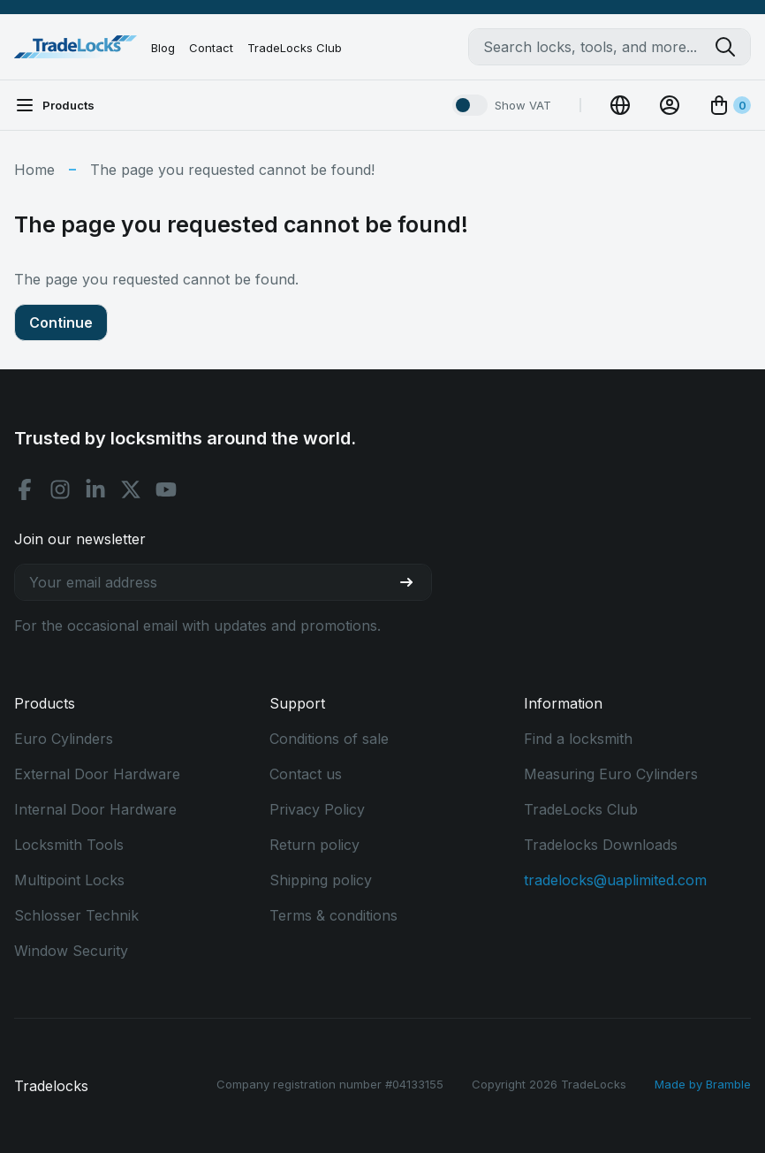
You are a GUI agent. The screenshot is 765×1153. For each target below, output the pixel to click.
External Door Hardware (97, 774)
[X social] (130, 489)
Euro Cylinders (63, 738)
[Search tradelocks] (732, 46)
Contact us (305, 774)
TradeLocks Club (294, 48)
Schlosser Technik (76, 915)
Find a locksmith (578, 738)
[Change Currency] (620, 105)
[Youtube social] (166, 489)
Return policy (314, 844)
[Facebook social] (24, 489)
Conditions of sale (329, 738)
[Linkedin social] (95, 489)
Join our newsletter (80, 539)
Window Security (71, 951)
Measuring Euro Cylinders (611, 774)
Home (34, 169)
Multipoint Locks (69, 880)
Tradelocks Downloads (601, 844)
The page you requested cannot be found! (232, 169)
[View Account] (669, 105)
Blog (163, 48)
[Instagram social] (60, 489)
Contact (211, 48)
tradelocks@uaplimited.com (615, 880)
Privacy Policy (317, 809)
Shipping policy (320, 880)
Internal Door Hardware (95, 809)
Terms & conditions (333, 915)
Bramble (728, 1084)
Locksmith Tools (69, 844)
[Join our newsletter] (413, 582)
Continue (61, 322)
